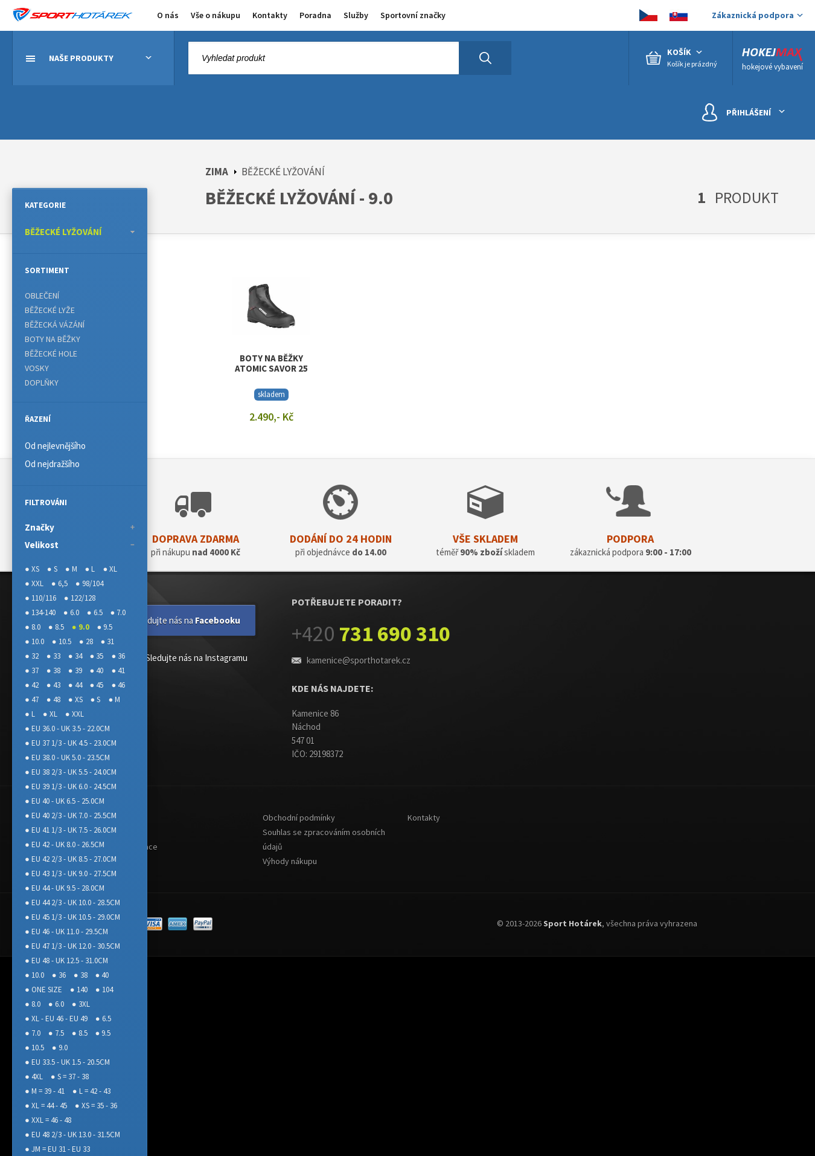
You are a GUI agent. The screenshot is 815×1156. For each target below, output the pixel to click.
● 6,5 (59, 583)
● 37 (32, 670)
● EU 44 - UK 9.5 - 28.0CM (64, 888)
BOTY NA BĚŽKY (52, 339)
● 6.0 (71, 612)
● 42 (32, 685)
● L (90, 569)
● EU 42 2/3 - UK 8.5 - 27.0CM (71, 859)
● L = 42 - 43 (91, 1091)
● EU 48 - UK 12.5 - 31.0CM (66, 960)
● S (52, 569)
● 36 (118, 656)
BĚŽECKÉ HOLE (51, 353)
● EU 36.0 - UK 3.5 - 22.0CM (67, 728)
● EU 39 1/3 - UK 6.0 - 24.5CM (71, 786)
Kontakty (269, 15)
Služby (356, 15)
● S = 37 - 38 (70, 1076)
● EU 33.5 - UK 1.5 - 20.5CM (67, 1062)
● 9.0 (80, 627)
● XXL (34, 583)
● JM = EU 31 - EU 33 (57, 1149)
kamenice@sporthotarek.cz (359, 660)
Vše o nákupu (215, 15)
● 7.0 (118, 612)
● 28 (86, 641)
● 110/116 (40, 598)
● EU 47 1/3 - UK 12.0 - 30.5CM (72, 946)
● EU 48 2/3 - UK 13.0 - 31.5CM (72, 1134)
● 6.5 (95, 612)
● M (71, 569)
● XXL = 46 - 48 (48, 1120)
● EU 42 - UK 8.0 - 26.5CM (64, 844)
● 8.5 (56, 627)
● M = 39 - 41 (45, 1091)
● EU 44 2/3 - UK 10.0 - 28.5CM (72, 902)
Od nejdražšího (52, 464)
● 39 (75, 670)
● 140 (79, 989)
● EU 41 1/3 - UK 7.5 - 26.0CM (71, 830)
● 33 (53, 656)
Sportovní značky (413, 15)
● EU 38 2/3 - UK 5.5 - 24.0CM (71, 772)
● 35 (97, 656)
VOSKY (37, 368)
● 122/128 (79, 598)
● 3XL (81, 1004)
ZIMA (216, 171)
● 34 (75, 656)
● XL (110, 569)
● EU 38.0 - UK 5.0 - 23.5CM (67, 757)
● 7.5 (56, 1033)
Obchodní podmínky (299, 817)
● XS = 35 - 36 (96, 1105)
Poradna (315, 15)
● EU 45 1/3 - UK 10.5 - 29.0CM (72, 917)
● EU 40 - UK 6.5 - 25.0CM (64, 801)
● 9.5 (105, 627)
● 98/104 (89, 583)
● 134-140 (40, 612)
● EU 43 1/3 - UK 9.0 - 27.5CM (71, 873)
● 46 (118, 685)
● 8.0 (32, 627)
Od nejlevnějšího (55, 445)
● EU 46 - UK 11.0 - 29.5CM (66, 931)
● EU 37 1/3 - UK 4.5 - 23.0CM (71, 743)
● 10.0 (34, 641)
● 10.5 (61, 641)
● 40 (97, 670)
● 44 (75, 685)
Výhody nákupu (290, 861)
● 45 (97, 685)
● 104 (104, 989)
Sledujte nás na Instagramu (187, 659)
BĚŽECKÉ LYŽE (50, 310)
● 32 (32, 656)
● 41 (118, 670)
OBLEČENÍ (42, 295)
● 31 (108, 641)
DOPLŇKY (42, 382)
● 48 (53, 699)
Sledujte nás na (188, 620)
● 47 (32, 699)
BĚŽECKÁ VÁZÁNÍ (55, 324)
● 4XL (34, 1076)
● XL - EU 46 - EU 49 (56, 1018)
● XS (32, 569)
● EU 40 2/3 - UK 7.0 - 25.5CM (71, 815)
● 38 (53, 670)
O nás (168, 15)
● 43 (53, 685)
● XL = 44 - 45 (46, 1105)
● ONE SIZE (43, 989)
